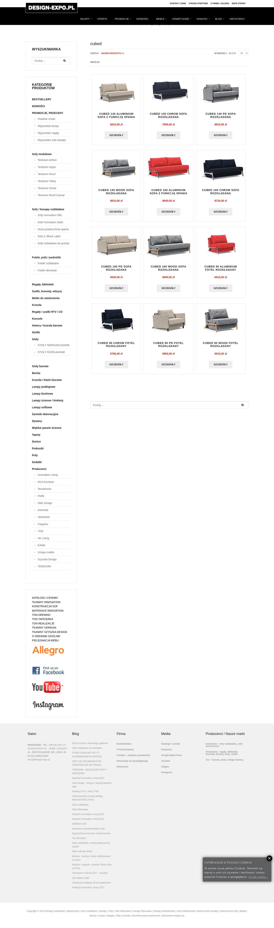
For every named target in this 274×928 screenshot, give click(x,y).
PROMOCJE (122, 19)
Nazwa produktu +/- (112, 53)
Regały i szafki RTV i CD (47, 311)
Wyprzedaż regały (48, 133)
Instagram (166, 772)
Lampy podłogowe (43, 386)
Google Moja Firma (171, 755)
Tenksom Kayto (47, 167)
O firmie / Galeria (219, 3)
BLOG (218, 19)
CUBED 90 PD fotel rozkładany (168, 344)
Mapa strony (239, 3)
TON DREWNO (41, 614)
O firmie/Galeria (125, 749)
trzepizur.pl (178, 915)
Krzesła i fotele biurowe (47, 379)
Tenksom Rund (46, 174)
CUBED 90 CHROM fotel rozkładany (116, 344)
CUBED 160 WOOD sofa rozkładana (168, 268)
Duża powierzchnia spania (53, 229)
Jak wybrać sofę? (81, 878)
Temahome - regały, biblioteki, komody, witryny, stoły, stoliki (222, 753)
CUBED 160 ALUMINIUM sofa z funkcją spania (168, 192)
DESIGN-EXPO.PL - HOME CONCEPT (48, 748)
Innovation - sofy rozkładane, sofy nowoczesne (224, 745)
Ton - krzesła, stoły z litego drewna (224, 759)
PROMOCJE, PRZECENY (47, 113)
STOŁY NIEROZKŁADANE (54, 345)
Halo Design (45, 503)
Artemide (43, 510)
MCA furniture (46, 481)
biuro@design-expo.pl (39, 759)
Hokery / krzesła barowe (47, 325)
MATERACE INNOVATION (48, 610)
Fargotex (43, 524)
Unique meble (46, 552)
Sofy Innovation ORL (50, 215)
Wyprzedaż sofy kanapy (52, 140)
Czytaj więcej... (258, 877)
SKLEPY (85, 19)
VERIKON (44, 517)
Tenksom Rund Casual (51, 195)
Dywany (37, 421)
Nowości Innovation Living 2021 (88, 819)
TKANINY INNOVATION (46, 602)
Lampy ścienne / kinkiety (47, 400)
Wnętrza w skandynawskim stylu (88, 828)
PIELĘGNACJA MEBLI (45, 640)
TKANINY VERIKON (44, 627)
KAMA (41, 545)
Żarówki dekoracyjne (45, 414)
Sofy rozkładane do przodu (53, 243)
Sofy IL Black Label (49, 236)
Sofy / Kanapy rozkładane (48, 209)
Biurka (36, 373)
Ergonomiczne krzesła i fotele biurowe (91, 833)
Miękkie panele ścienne (46, 427)
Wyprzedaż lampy (48, 125)
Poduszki (38, 448)
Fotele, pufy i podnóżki (46, 257)
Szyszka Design (47, 559)
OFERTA (102, 19)
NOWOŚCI (142, 19)
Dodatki (37, 462)
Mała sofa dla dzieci (82, 851)
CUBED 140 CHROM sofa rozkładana (168, 115)
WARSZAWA (34, 745)
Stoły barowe (40, 366)
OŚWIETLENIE (180, 19)
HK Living (43, 538)
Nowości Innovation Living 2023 (88, 778)
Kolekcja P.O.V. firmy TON (85, 791)
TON (40, 531)
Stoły (35, 339)
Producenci (39, 468)
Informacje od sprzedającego (132, 761)
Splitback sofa (79, 823)
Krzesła (36, 304)
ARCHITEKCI (237, 19)
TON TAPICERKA (42, 619)
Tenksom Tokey (47, 181)
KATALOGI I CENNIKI (45, 597)
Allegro (165, 766)
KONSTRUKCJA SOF (45, 606)
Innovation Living (48, 474)
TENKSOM (44, 566)
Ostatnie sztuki (46, 118)
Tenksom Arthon (47, 160)
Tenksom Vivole (47, 188)
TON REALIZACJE (43, 623)
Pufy (35, 455)
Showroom (122, 766)
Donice (36, 441)
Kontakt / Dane (178, 3)
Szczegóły (116, 135)
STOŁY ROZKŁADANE (51, 352)
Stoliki (36, 332)
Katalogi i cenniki (170, 744)
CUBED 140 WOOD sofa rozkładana (116, 192)
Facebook (166, 749)
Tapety (36, 434)
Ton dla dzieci (79, 838)
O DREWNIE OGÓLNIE (46, 636)
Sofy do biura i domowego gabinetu (90, 743)
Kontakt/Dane (124, 744)
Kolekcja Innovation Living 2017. (88, 887)
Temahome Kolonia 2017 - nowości (90, 873)
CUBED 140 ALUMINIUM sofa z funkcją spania (116, 115)
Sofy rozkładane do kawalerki (87, 748)
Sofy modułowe (42, 154)
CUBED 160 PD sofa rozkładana (116, 268)
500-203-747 (59, 745)
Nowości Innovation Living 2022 (88, 814)
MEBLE (160, 19)
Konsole (37, 318)
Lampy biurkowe (42, 393)
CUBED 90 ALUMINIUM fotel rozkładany (220, 268)
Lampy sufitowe (42, 407)
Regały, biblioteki (43, 284)
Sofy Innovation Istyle (50, 222)
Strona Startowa (198, 3)
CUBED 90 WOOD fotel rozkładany (220, 344)
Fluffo (41, 495)
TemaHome (44, 488)
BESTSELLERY (41, 99)
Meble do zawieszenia (46, 298)
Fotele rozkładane (48, 263)
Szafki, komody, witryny (47, 291)
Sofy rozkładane (80, 804)
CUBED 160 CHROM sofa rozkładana (220, 192)
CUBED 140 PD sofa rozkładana (221, 115)
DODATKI (202, 19)
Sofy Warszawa (80, 809)
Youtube (165, 761)
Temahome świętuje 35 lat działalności (91, 882)
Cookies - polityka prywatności (133, 755)
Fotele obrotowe (47, 270)
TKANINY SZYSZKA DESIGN (49, 632)
